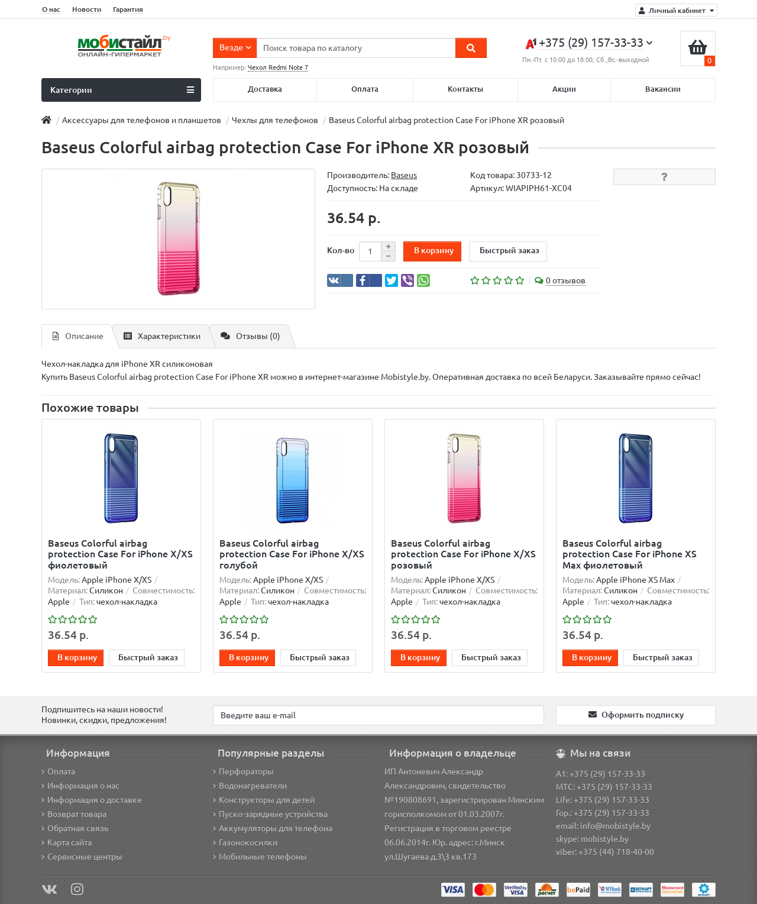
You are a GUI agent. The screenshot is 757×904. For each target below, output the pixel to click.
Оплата (364, 89)
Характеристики (162, 336)
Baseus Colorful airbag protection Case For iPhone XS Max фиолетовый (629, 554)
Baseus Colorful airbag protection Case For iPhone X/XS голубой (291, 554)
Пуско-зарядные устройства (270, 814)
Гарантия (128, 9)
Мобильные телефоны (260, 856)
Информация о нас (80, 785)
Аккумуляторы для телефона (272, 828)
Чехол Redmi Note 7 (278, 67)
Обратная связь (74, 828)
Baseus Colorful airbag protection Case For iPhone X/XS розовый (463, 554)
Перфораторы (243, 771)
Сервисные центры (81, 856)
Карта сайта (66, 842)
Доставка (265, 89)
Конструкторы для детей (264, 800)
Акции (564, 89)
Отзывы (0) (250, 336)
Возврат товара (73, 814)
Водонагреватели (250, 785)
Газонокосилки (245, 842)
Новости (86, 9)
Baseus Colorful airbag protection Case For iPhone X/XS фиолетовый (120, 554)
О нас (51, 9)
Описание (78, 336)
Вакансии (663, 89)
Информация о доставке (91, 800)
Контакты (465, 89)
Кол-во (340, 250)
